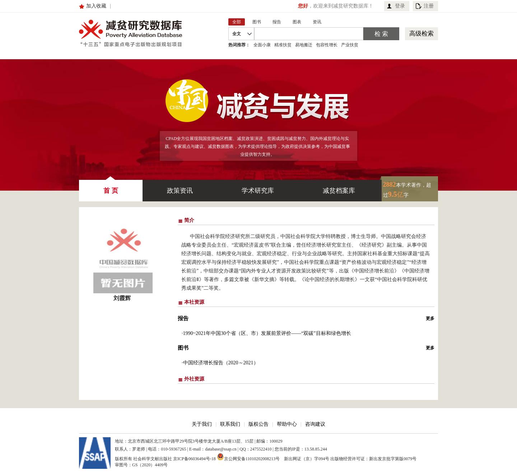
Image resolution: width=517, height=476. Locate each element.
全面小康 (262, 44)
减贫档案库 (339, 190)
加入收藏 (96, 6)
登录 (400, 6)
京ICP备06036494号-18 (194, 458)
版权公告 (258, 424)
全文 (236, 33)
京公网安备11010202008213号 (248, 456)
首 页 (110, 187)
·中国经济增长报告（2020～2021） (220, 362)
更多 (430, 318)
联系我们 (230, 424)
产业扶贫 (349, 44)
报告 (183, 318)
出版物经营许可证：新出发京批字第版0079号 (373, 458)
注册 (429, 6)
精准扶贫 (283, 44)
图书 (183, 348)
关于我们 (202, 424)
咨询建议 (315, 424)
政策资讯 (180, 190)
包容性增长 (326, 44)
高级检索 (421, 33)
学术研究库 (258, 190)
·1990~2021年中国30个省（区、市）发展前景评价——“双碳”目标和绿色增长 (266, 333)
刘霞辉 (122, 298)
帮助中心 (287, 424)
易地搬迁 (303, 44)
